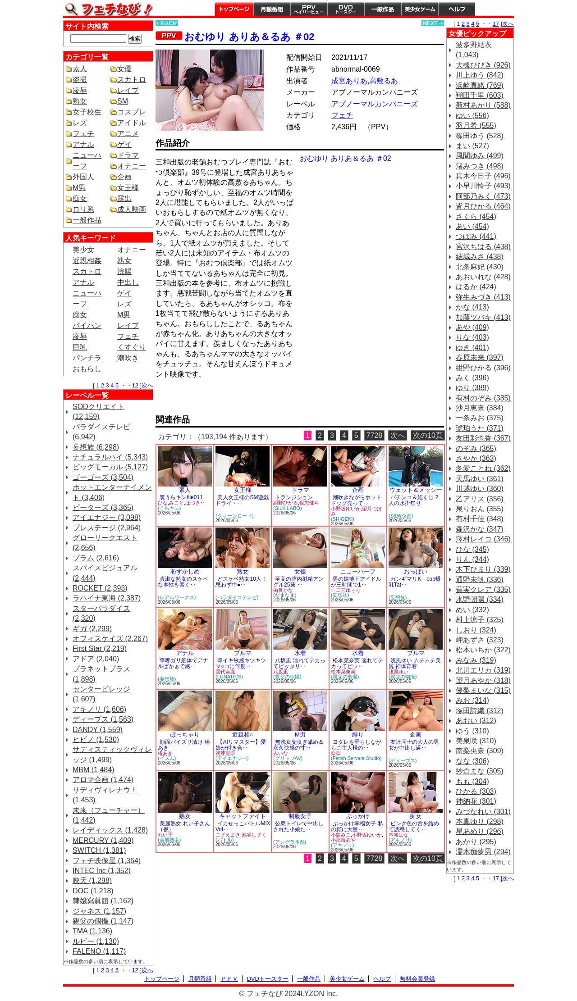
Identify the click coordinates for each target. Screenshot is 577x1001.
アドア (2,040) (96, 659)
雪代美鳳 (225, 671)
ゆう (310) (472, 731)
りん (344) (472, 559)
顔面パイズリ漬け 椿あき (184, 745)
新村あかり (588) (483, 105)
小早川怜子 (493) (483, 186)
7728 (374, 435)
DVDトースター (345, 9)
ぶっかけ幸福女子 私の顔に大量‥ (357, 826)
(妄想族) (340, 595)
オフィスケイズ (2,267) (110, 638)
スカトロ (131, 79)
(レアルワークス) (177, 597)
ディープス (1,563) (103, 719)
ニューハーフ (358, 571)
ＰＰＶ (229, 978)
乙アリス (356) (480, 499)
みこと (176, 502)
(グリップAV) (287, 758)
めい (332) (472, 610)
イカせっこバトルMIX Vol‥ (242, 826)
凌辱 (80, 90)
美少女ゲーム (419, 9)
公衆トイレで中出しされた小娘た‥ (298, 826)
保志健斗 (309, 502)
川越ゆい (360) (480, 488)
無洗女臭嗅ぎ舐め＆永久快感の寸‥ (298, 745)
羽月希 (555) (476, 125)
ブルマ (243, 653)
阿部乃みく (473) (483, 196)
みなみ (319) (476, 660)
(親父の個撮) (287, 676)
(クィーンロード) (234, 516)
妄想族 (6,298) (96, 447)
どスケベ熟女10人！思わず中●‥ (241, 582)
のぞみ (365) (476, 448)
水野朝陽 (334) (480, 599)
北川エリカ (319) (483, 670)
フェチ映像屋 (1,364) (107, 860)
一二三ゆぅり (346, 590)
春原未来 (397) (480, 357)
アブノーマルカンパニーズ (374, 104)
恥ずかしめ (185, 571)
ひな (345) (472, 549)
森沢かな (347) (480, 529)
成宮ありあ (349, 81)
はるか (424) (476, 287)
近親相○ (242, 734)
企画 (124, 177)
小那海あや (343, 839)
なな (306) (472, 761)
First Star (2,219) (100, 648)
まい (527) (472, 146)
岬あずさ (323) (480, 640)
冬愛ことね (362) (483, 468)
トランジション (294, 497)
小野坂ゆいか (346, 508)
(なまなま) (284, 595)
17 (496, 23)
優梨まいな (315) (483, 690)
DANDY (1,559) (98, 729)
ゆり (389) (472, 387)
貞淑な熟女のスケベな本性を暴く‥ (183, 582)
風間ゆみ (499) (480, 155)
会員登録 (494, 9)
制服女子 (300, 816)
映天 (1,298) (92, 880)
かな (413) (472, 307)
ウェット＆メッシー (415, 490)
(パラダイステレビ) (236, 597)
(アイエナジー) (231, 758)
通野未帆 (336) (480, 579)
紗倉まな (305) (480, 771)
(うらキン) (169, 508)
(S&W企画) (401, 516)
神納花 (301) (476, 801)
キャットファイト (242, 816)
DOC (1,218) (93, 891)
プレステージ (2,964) (107, 528)
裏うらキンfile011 (181, 497)
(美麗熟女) (169, 839)
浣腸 (124, 271)
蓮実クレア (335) (483, 589)
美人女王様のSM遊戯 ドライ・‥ (242, 500)
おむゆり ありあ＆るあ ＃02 (249, 36)
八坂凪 (280, 671)
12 (135, 385)
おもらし (87, 369)
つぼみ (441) (476, 236)
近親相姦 (87, 260)
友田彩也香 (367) (483, 438)
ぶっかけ (358, 816)
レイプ (128, 90)
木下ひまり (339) (483, 569)
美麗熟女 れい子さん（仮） (184, 826)
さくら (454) (476, 216)
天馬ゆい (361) (480, 478)
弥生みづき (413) (483, 297)
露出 (124, 198)
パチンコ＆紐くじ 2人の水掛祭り (413, 500)
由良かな (283, 590)
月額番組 (271, 9)
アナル (83, 144)
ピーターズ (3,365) (103, 507)
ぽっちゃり (185, 734)
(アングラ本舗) (289, 842)
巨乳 (80, 347)
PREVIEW (225, 399)
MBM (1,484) (93, 770)
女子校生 (87, 112)
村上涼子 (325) (480, 619)
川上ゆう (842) (480, 75)
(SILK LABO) (287, 508)
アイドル (131, 123)
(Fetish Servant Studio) (356, 758)
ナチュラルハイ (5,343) (110, 457)
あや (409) (472, 327)
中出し (128, 282)
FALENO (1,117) (99, 951)
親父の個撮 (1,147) (103, 921)
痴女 (80, 198)
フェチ (83, 133)
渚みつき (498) (480, 166)
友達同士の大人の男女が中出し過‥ (414, 745)
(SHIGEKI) (342, 519)
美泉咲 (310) (476, 741)
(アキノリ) (342, 845)
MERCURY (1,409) (103, 840)
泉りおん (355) (480, 509)
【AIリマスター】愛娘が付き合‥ (240, 745)
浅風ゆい (398, 671)
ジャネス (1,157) (99, 911)
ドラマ (128, 155)
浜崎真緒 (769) (480, 85)
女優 (124, 69)
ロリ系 (83, 209)
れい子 (165, 834)
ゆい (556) (472, 115)
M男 (79, 187)
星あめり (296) (480, 831)
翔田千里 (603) (480, 95)
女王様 (128, 187)
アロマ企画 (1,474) (103, 779)
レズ (80, 123)
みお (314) (472, 700)
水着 (300, 653)
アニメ (128, 133)
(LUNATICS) (229, 676)
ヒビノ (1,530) (96, 739)
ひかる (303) (476, 791)
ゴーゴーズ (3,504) (103, 477)
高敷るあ (383, 81)
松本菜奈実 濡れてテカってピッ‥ (357, 663)
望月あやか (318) (483, 680)
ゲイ (124, 144)
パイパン (87, 325)
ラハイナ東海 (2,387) (107, 598)
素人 (80, 69)
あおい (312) (476, 720)
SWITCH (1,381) (99, 850)
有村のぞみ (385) (483, 398)
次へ (147, 385)
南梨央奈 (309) (480, 751)
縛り (358, 734)
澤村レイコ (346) (483, 539)
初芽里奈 (225, 753)
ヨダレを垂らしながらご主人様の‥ (356, 745)
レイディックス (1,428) (110, 830)
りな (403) (472, 337)
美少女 (83, 250)
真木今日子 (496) (483, 176)
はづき (192, 502)
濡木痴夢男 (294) (483, 851)
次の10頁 (428, 435)
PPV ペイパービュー (308, 9)
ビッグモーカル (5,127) (110, 467)
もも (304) (472, 781)
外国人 (83, 177)
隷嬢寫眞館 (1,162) (103, 901)
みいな (280, 753)
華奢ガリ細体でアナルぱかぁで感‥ (183, 663)
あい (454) (472, 226)
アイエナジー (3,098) (107, 517)
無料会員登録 (417, 978)
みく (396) (472, 378)
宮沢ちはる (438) (483, 246)
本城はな (398, 834)
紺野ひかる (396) (483, 368)
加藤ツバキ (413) (483, 317)
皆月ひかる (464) (483, 206)
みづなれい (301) (483, 811)
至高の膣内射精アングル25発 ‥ (298, 582)
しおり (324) (476, 630)
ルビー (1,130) (96, 941)
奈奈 (336, 753)
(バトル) (224, 839)
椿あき (165, 753)
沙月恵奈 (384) (480, 408)
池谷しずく (254, 834)
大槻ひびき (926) (483, 65)
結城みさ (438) (480, 256)
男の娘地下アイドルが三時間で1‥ (356, 582)
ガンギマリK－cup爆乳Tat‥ (415, 582)
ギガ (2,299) (92, 628)
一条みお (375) (480, 418)
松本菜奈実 (343, 671)
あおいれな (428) (483, 277)
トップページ (234, 9)
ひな (163, 502)
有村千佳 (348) (480, 519)
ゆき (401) (472, 347)
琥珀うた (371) (480, 428)
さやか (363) (476, 458)
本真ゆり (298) (480, 821)
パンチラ (87, 358)
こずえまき (227, 834)
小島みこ (341, 834)
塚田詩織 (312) (480, 710)
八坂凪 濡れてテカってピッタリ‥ (299, 663)
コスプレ (131, 112)
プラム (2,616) (96, 558)
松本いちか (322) (483, 650)
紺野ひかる (285, 502)
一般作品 (382, 9)
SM (122, 101)
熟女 (80, 101)
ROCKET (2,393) (100, 588)
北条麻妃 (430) (480, 267)
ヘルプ (456, 9)
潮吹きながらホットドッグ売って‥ (356, 500)
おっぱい (415, 571)
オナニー (131, 166)
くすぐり (131, 347)
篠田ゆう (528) (480, 136)
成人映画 (131, 209)
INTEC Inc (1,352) (102, 870)
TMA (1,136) (92, 931)
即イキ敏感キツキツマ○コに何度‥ (240, 663)
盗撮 (80, 79)
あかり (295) (476, 842)
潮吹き (128, 358)
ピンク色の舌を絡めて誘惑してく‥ (414, 826)
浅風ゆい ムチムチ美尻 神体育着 (415, 663)
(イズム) (167, 758)
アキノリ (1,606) (99, 709)
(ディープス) (403, 760)
